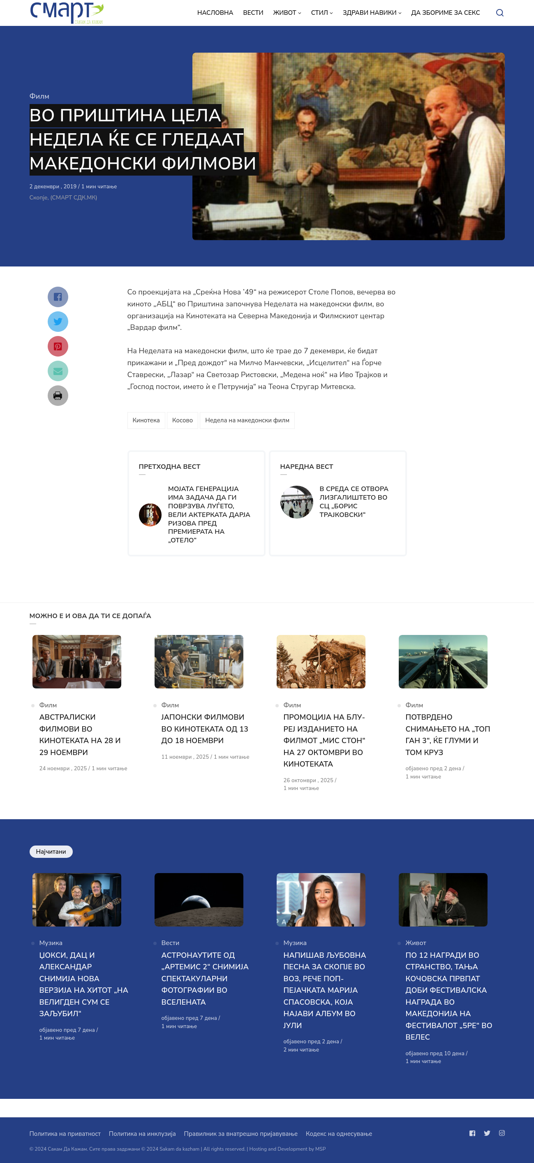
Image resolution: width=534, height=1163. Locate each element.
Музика (51, 961)
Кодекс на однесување (339, 1134)
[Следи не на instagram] (500, 1133)
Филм (39, 96)
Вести (171, 961)
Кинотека (146, 420)
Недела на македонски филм (247, 420)
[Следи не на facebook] (474, 1133)
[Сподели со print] (58, 395)
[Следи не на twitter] (487, 1133)
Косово (182, 420)
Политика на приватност (65, 1134)
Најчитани (51, 861)
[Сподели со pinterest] (58, 346)
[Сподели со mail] (58, 371)
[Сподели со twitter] (58, 321)
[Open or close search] (499, 13)
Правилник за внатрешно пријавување (241, 1134)
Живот (416, 961)
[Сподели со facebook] (58, 297)
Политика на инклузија (142, 1134)
